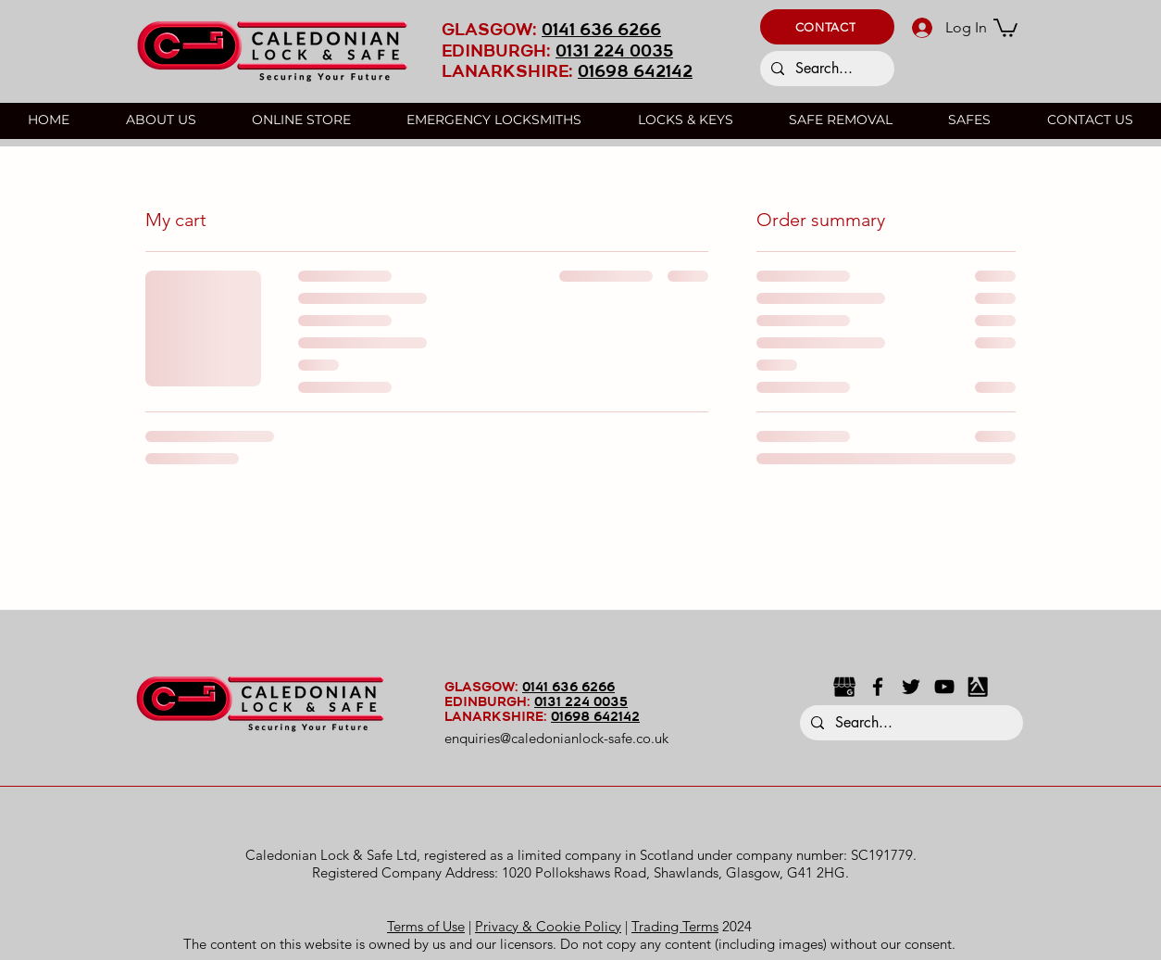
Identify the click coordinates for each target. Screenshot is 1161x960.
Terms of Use (426, 926)
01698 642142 (635, 73)
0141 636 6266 (601, 31)
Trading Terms (674, 926)
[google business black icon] (844, 687)
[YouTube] (944, 687)
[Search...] (825, 68)
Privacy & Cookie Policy (548, 926)
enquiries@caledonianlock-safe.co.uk (556, 738)
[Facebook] (878, 687)
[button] (827, 26)
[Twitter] (911, 687)
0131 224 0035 (614, 52)
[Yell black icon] (978, 687)
